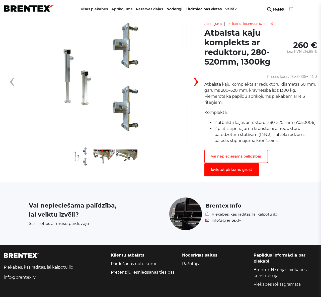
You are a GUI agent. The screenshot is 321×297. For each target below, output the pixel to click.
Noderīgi (174, 9)
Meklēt (278, 9)
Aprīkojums (213, 24)
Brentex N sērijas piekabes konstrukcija (280, 272)
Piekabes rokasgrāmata (277, 284)
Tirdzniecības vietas (204, 9)
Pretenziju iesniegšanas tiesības (143, 272)
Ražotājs (190, 263)
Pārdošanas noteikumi (133, 263)
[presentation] (16, 83)
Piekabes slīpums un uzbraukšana (252, 24)
